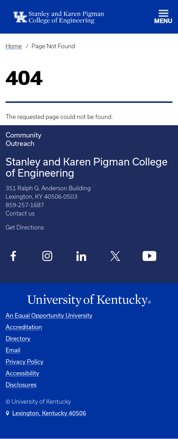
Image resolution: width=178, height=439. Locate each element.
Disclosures (21, 384)
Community (23, 135)
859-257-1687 (25, 205)
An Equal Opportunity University (49, 315)
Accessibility (22, 373)
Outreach (20, 143)
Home (14, 46)
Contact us (20, 213)
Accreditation (24, 327)
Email (13, 350)
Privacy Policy (24, 361)
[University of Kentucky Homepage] (89, 300)
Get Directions (25, 227)
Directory (18, 338)
